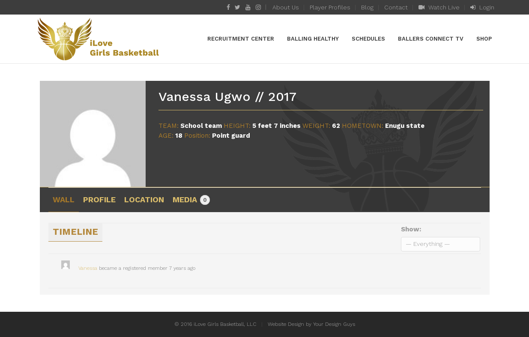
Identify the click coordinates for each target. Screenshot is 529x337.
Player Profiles (330, 7)
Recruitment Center (240, 38)
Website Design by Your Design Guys (311, 324)
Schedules (368, 38)
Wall (64, 199)
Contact (396, 7)
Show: (411, 229)
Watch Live (439, 7)
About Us (285, 7)
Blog (367, 7)
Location (144, 199)
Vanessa (87, 268)
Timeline (75, 231)
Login (482, 7)
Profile (99, 199)
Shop (484, 38)
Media (191, 200)
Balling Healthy (313, 38)
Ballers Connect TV (430, 38)
